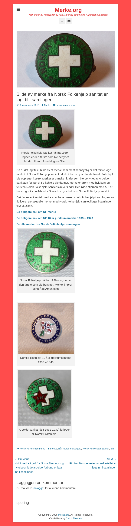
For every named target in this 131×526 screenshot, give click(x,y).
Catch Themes (74, 518)
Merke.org (68, 10)
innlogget (38, 488)
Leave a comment (65, 105)
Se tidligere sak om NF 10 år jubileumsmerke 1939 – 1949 (55, 218)
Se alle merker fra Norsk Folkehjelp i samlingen (48, 224)
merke (53, 448)
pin (112, 448)
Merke (47, 105)
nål (59, 448)
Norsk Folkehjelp (72, 448)
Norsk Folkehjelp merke (32, 448)
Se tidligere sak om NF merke (36, 211)
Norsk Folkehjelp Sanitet (96, 448)
